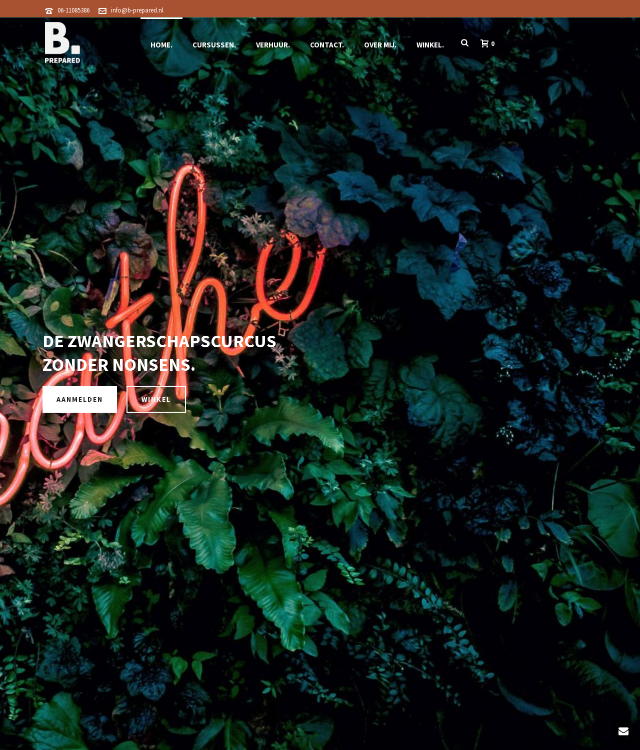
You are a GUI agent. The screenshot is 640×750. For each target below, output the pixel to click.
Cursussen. (214, 44)
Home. (161, 44)
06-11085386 (74, 10)
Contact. (327, 44)
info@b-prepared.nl (137, 10)
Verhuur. (273, 44)
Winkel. (430, 44)
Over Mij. (380, 44)
